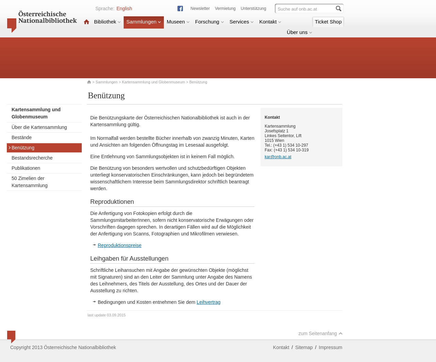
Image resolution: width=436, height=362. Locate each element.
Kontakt (270, 21)
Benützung (21, 147)
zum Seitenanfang (320, 333)
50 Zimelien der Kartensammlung (30, 182)
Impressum (330, 347)
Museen (178, 21)
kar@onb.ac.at (278, 156)
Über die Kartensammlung (39, 127)
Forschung (209, 21)
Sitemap (304, 347)
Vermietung (225, 8)
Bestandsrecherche (32, 158)
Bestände (22, 137)
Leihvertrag (208, 302)
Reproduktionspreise (119, 245)
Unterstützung (253, 8)
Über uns (299, 32)
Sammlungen (143, 21)
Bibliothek (107, 21)
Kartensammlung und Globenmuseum (153, 82)
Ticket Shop (328, 21)
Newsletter (200, 8)
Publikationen (26, 168)
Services (242, 21)
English (124, 8)
